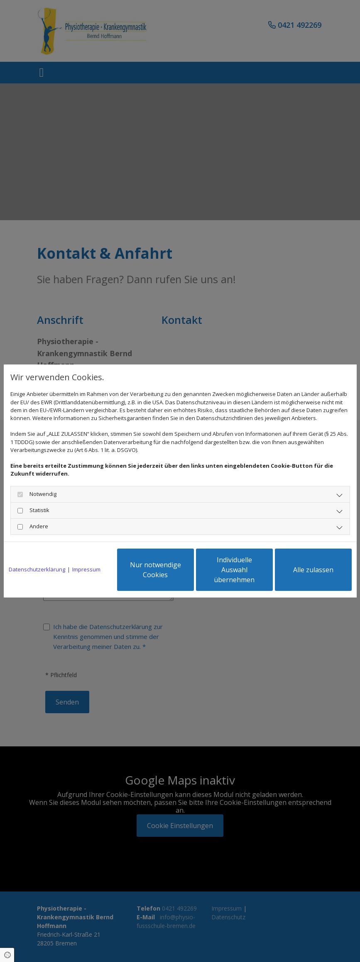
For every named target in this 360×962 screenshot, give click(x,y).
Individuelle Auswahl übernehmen (234, 569)
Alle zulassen (313, 569)
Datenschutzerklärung (37, 569)
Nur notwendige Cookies (155, 569)
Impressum (86, 569)
